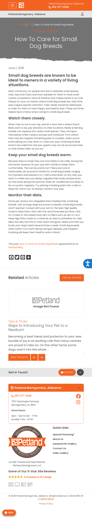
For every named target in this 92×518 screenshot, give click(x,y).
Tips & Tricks (46, 31)
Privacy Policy (46, 503)
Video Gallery (61, 453)
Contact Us (59, 448)
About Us (58, 439)
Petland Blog (15, 247)
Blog (29, 24)
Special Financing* (63, 434)
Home (21, 24)
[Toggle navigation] (12, 5)
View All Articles (71, 277)
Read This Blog (19, 357)
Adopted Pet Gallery (65, 443)
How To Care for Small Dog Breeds (38, 244)
